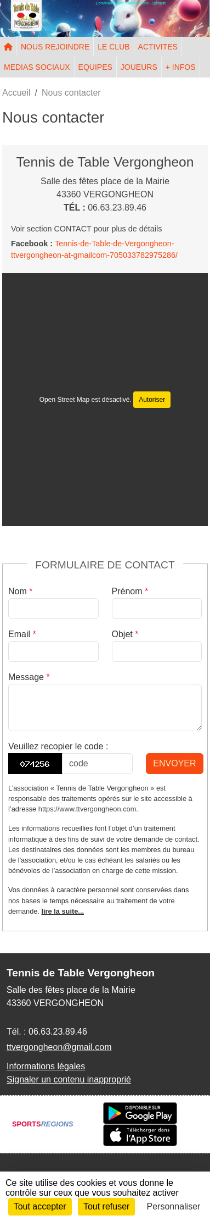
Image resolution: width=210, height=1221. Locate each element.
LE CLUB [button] (113, 46)
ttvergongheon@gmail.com (59, 1047)
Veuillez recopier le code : (58, 746)
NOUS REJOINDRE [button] (55, 46)
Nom (20, 591)
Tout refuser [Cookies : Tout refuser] (106, 1206)
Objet (125, 634)
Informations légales (46, 1066)
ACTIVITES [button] (158, 46)
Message (29, 677)
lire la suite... (62, 911)
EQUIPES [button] (95, 67)
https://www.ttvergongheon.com (87, 809)
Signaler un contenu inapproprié (69, 1079)
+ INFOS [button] (181, 67)
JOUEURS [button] (139, 67)
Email (22, 634)
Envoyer (174, 763)
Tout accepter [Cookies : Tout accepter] (40, 1206)
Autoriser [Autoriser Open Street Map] (152, 400)
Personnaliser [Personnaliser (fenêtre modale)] (174, 1206)
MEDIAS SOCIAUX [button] (37, 67)
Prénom (130, 591)
